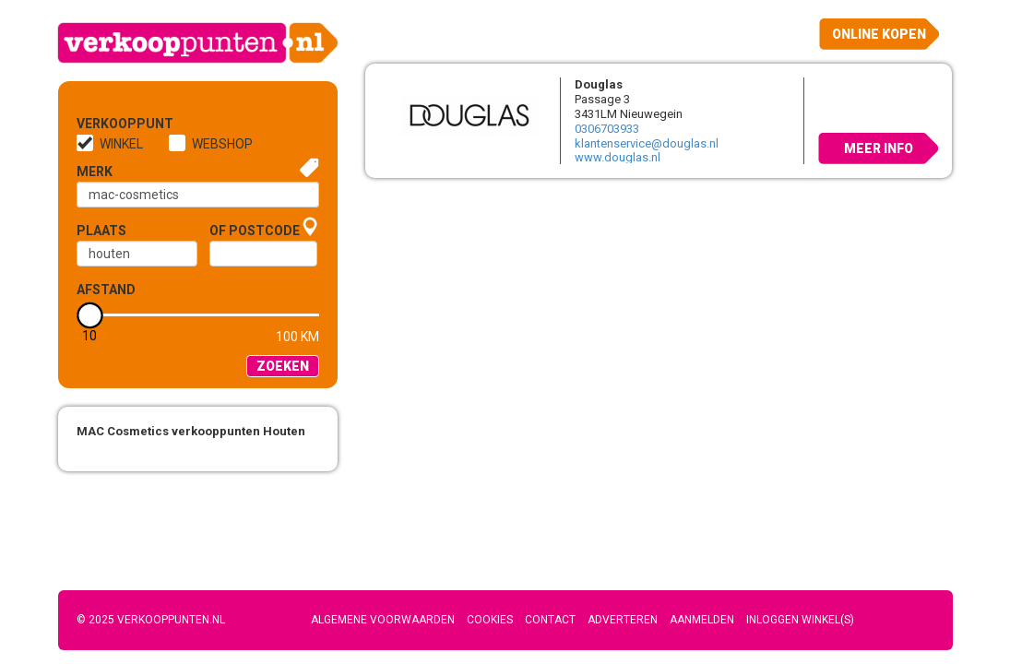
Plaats (101, 230)
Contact (550, 619)
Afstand (106, 289)
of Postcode (254, 230)
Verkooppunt (107, 123)
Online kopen (879, 34)
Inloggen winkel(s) (800, 619)
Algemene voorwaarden (383, 619)
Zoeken (282, 366)
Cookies (490, 619)
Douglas (599, 84)
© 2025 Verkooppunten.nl (151, 619)
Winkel (121, 143)
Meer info (878, 148)
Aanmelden (702, 619)
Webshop (222, 143)
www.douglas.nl (617, 157)
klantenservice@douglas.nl (647, 143)
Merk (95, 171)
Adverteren (623, 619)
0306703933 (607, 129)
